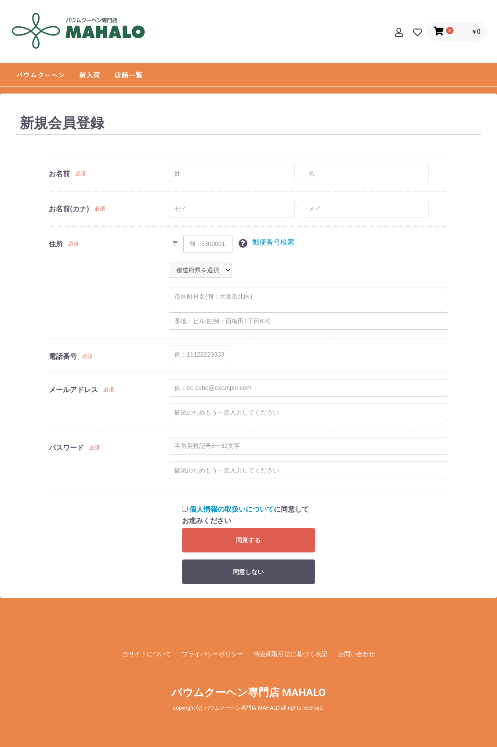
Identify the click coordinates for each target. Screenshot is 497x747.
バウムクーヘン (40, 74)
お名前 (59, 174)
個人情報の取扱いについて (231, 509)
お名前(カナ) (69, 209)
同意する (248, 540)
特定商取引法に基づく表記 (290, 653)
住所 (56, 244)
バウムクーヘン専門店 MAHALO (248, 692)
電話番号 (63, 356)
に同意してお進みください (245, 515)
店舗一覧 (128, 74)
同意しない (248, 571)
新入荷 (89, 74)
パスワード (66, 448)
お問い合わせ (356, 653)
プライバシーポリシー (212, 653)
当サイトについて (146, 653)
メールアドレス (73, 390)
